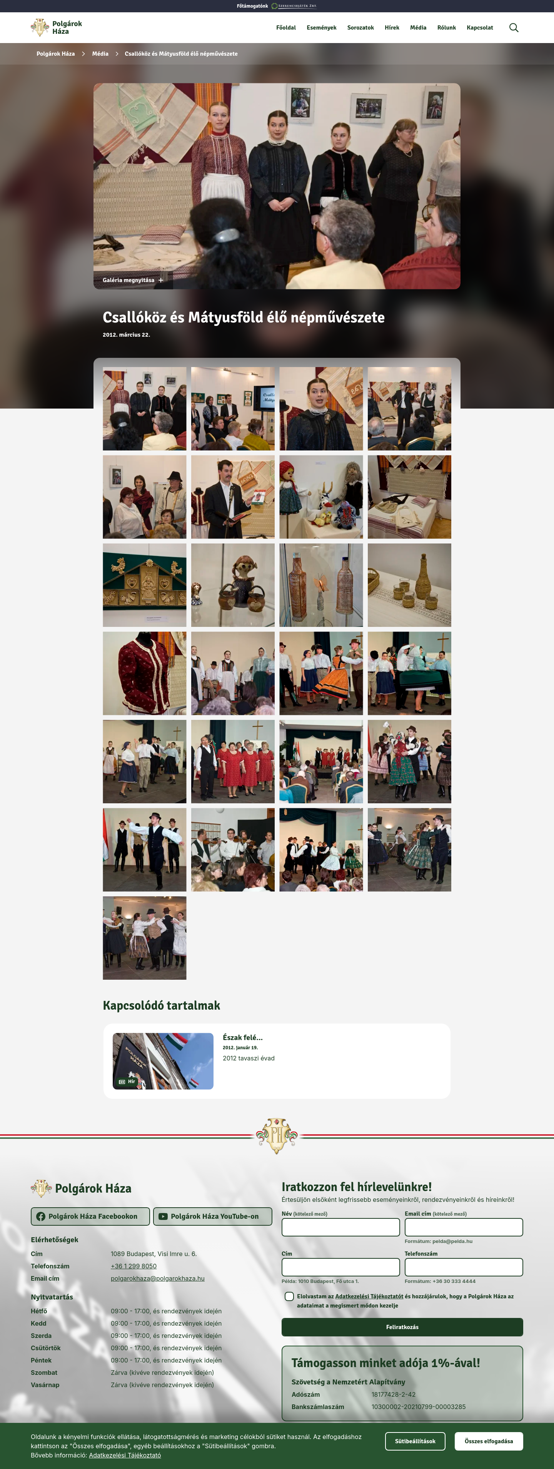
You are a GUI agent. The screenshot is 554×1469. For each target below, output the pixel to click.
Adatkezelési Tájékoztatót (369, 1296)
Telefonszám (421, 1254)
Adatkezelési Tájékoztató (125, 1455)
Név (304, 1214)
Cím (287, 1254)
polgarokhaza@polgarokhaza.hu (158, 1278)
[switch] (402, 1301)
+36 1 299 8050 (134, 1266)
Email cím (436, 1214)
